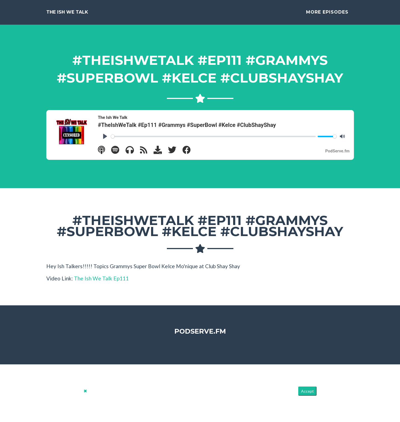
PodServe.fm (200, 336)
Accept (307, 395)
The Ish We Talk (67, 14)
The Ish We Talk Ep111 (101, 283)
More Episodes (327, 14)
